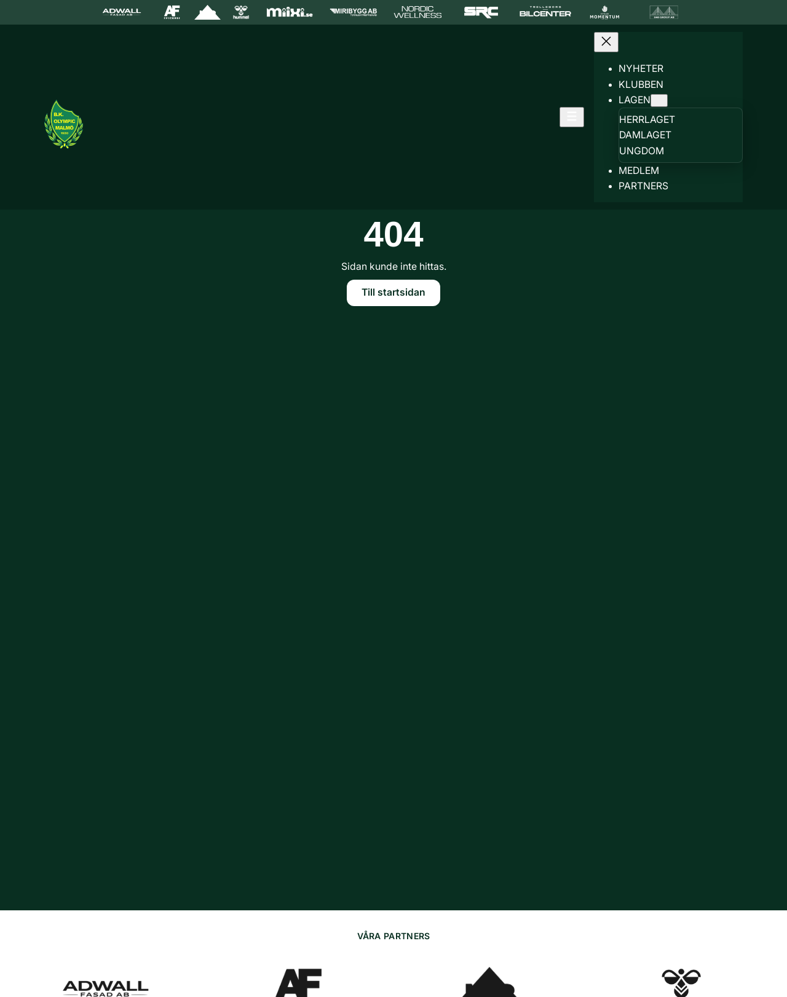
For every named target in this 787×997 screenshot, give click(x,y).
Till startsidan (393, 292)
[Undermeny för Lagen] (659, 100)
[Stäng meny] (606, 42)
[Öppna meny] (572, 117)
